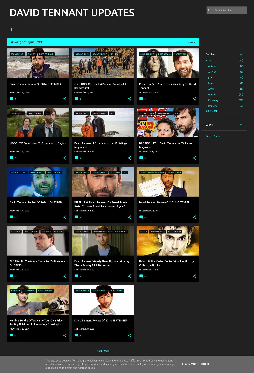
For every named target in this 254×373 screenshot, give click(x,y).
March (212, 94)
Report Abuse (213, 136)
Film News (85, 29)
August (212, 71)
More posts (103, 351)
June (210, 77)
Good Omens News (47, 29)
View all (192, 42)
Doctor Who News (20, 29)
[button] (65, 99)
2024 (208, 60)
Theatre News (119, 29)
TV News (68, 29)
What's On (157, 29)
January (212, 106)
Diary (101, 29)
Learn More (190, 364)
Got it (205, 364)
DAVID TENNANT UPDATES (72, 12)
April (211, 88)
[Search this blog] (230, 10)
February (213, 100)
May (210, 83)
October (212, 66)
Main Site (139, 29)
